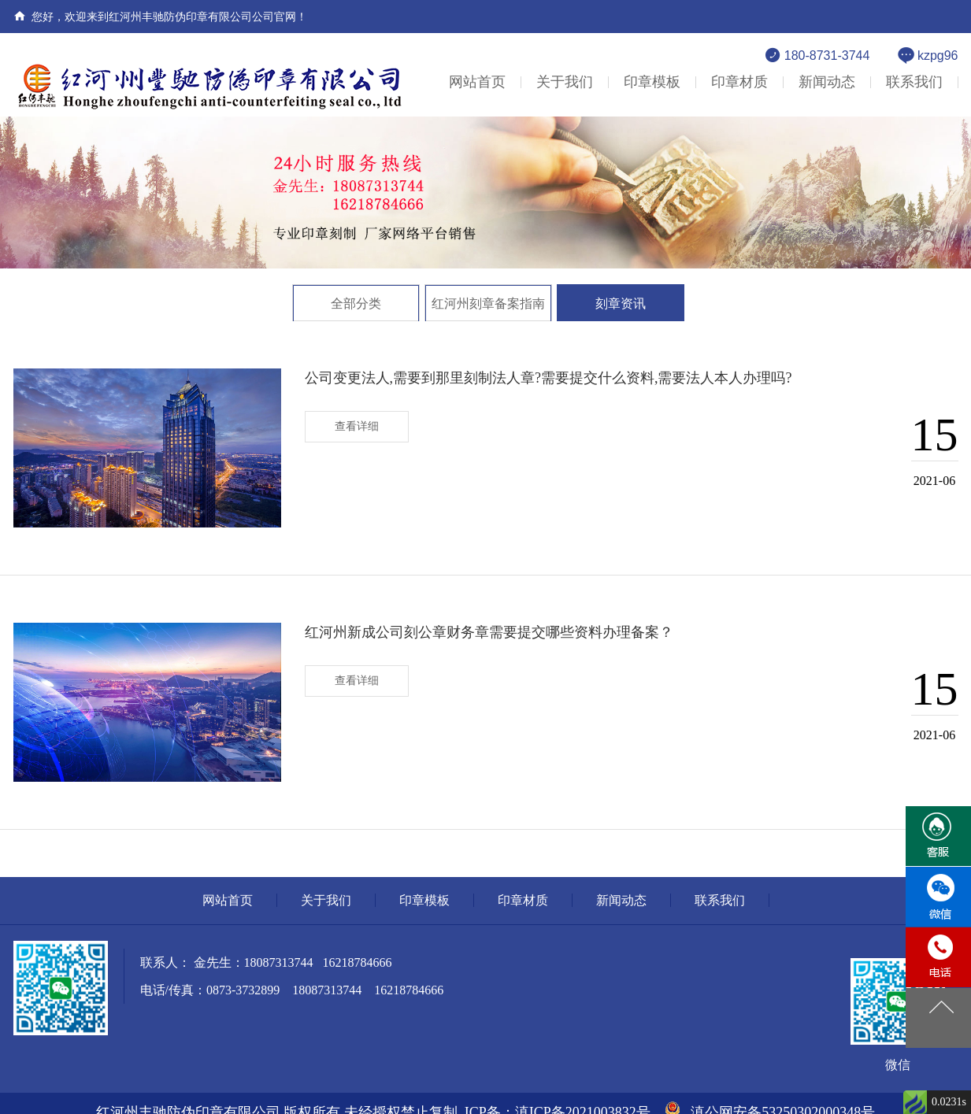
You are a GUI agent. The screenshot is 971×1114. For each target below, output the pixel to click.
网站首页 (477, 82)
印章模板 (652, 82)
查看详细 (357, 426)
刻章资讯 (620, 303)
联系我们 (914, 82)
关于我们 (564, 82)
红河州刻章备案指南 (488, 303)
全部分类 (356, 303)
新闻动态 (827, 82)
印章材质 (739, 82)
